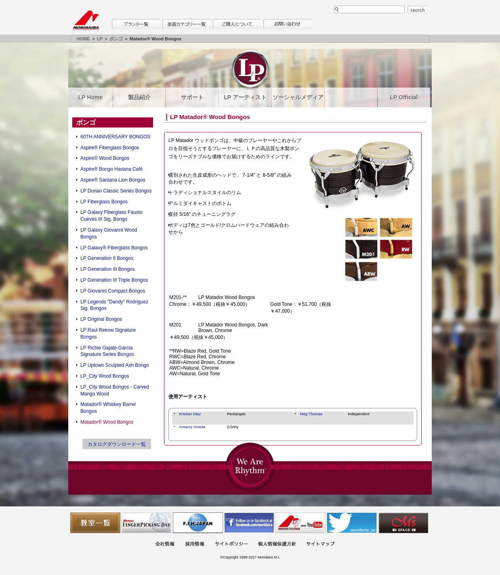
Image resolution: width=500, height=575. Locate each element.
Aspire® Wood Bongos (104, 158)
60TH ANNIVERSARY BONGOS (115, 137)
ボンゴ (116, 38)
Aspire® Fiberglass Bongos (109, 148)
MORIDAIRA (85, 20)
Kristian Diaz (190, 414)
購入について (237, 24)
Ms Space (403, 522)
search (418, 10)
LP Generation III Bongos (107, 269)
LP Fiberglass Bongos (104, 202)
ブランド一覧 (136, 24)
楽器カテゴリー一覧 (186, 24)
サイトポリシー (231, 544)
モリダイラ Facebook (249, 522)
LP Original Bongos (101, 319)
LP (100, 38)
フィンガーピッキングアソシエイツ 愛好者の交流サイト (147, 522)
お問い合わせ (287, 24)
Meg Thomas (311, 414)
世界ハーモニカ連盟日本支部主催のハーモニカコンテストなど (198, 522)
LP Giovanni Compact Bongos (112, 291)
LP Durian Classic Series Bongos (116, 191)
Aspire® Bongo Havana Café (111, 169)
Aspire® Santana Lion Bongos (112, 180)
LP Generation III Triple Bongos (114, 280)
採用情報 (195, 544)
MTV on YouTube (300, 522)
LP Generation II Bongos (106, 258)
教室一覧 (95, 522)
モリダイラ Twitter (352, 522)
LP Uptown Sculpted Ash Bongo (114, 365)
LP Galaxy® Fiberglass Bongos (114, 248)
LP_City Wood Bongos (104, 376)
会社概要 (164, 544)
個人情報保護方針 (277, 544)
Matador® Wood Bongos (106, 422)
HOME (83, 38)
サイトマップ (320, 544)
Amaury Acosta (192, 426)
